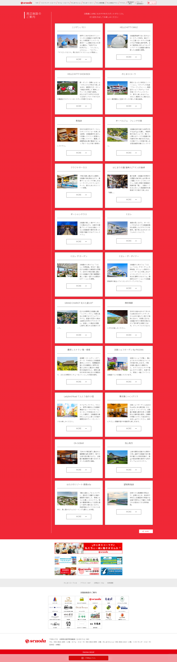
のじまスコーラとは (70, 583)
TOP (37, 3)
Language (153, 3)
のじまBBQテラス (112, 3)
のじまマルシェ (76, 3)
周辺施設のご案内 (131, 3)
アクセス (122, 3)
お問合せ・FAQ (99, 583)
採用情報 (110, 583)
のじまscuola (26, 3)
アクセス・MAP (85, 583)
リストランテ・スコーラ (48, 3)
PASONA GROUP (88, 652)
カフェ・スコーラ (63, 3)
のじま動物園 (100, 3)
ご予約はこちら (88, 658)
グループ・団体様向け (140, 3)
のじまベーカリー (88, 3)
